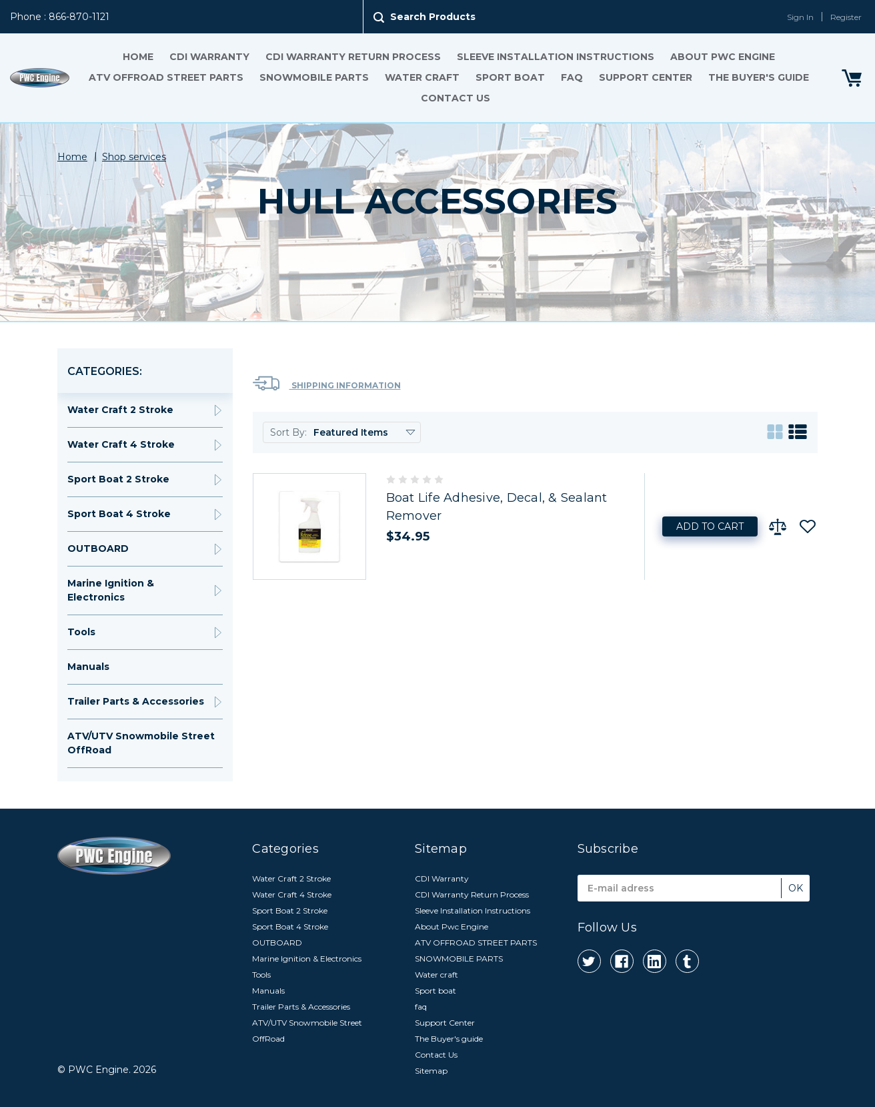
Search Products (433, 17)
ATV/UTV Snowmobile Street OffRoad (141, 743)
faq (572, 77)
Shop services (134, 157)
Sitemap (431, 1071)
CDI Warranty (209, 57)
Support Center (645, 77)
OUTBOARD (98, 548)
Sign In (800, 17)
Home (138, 57)
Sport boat (510, 77)
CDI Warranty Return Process (353, 57)
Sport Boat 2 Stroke (118, 479)
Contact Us (455, 98)
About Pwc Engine (722, 57)
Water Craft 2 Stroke (120, 410)
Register (846, 17)
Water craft (422, 77)
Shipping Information (327, 383)
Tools (81, 632)
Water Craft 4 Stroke (121, 444)
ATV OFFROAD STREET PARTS (166, 77)
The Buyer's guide (758, 77)
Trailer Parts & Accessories (135, 701)
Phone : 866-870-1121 (59, 17)
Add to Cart (710, 526)
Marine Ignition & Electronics (110, 590)
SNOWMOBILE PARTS (314, 77)
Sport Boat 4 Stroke (119, 514)
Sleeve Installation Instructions (555, 57)
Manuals (88, 667)
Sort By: (288, 432)
